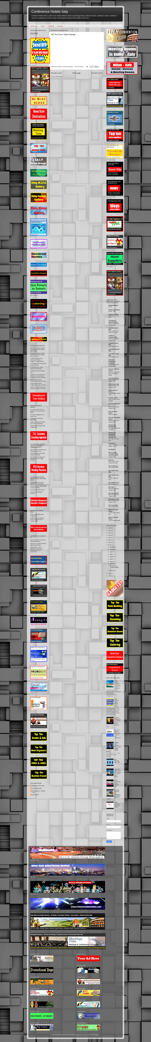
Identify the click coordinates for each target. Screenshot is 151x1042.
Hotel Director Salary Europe (117, 701)
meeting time (35, 794)
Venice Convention (113, 414)
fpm (86, 1034)
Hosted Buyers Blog (114, 384)
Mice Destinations (113, 466)
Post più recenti (56, 73)
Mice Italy (111, 487)
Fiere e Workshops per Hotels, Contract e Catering (37, 454)
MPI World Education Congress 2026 (114, 324)
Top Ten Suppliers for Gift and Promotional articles (37, 540)
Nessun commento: (79, 66)
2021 (109, 540)
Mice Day (111, 460)
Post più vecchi (96, 73)
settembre (112, 549)
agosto (111, 551)
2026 (109, 528)
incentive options (113, 397)
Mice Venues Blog (113, 505)
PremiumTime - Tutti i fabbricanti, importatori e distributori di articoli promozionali (36, 549)
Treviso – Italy (112, 311)
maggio (112, 556)
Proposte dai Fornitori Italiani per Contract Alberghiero (37, 422)
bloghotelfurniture (113, 305)
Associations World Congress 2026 (113, 456)
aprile (111, 559)
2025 (109, 530)
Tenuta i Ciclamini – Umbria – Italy (113, 445)
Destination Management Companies (112, 361)
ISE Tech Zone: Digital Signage (63, 34)
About (43, 26)
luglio (111, 554)
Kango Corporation (37, 788)
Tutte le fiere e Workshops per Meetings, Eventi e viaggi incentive (37, 458)
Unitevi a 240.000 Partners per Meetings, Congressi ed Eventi (38, 387)
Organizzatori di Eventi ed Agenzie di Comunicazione (37, 483)
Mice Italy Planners (114, 493)
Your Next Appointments (114, 520)
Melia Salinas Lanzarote (117, 682)
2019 (109, 545)
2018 (109, 573)
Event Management (114, 378)
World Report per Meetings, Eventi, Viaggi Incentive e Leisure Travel (37, 519)
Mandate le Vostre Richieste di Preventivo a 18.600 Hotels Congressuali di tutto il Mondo (38, 376)
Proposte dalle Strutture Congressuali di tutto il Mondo (38, 384)
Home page (34, 26)
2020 (109, 542)
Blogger (96, 1034)
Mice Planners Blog (114, 499)
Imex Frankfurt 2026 (113, 346)
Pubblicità (51, 26)
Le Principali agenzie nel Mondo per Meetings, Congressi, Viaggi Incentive (37, 360)
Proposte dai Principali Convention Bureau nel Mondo (38, 380)
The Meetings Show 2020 (117, 761)
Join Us (110, 306)
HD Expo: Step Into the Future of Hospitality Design (114, 373)
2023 (109, 535)
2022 (109, 537)
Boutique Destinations (114, 310)
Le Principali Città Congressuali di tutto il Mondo (38, 364)
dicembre (112, 547)
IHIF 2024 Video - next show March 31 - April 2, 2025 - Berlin (118, 773)
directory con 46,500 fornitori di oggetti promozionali (38, 544)
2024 (109, 533)
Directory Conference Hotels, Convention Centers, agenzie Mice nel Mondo (37, 355)
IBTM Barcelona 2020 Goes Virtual (117, 805)
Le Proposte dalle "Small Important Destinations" (36, 368)
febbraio (112, 564)
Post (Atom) (59, 76)
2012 (109, 576)
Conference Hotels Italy (49, 12)
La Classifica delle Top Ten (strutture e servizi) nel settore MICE (37, 411)
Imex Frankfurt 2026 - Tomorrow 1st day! (114, 331)
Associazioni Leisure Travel (37, 489)
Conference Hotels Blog (38, 785)
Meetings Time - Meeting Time (38, 791)
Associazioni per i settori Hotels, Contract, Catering (38, 486)
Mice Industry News (114, 482)
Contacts (60, 26)
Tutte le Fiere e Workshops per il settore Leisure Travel (38, 450)
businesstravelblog (113, 314)
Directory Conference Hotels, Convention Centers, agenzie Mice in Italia (37, 349)
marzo (111, 561)
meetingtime (112, 443)
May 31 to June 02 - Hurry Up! (117, 731)
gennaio (112, 570)
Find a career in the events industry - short (118, 783)
